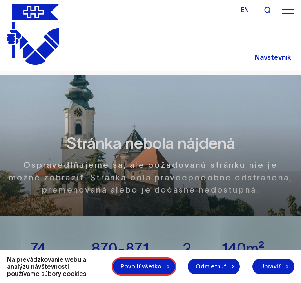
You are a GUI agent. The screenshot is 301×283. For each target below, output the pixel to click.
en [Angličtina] (245, 9)
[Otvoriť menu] (288, 10)
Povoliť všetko (141, 266)
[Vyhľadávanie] (267, 10)
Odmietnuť (211, 266)
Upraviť (270, 266)
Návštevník (273, 57)
